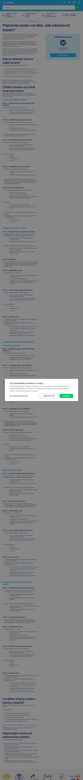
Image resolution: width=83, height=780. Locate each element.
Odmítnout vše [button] (49, 396)
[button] (19, 396)
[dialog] (41, 390)
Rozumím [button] (66, 396)
